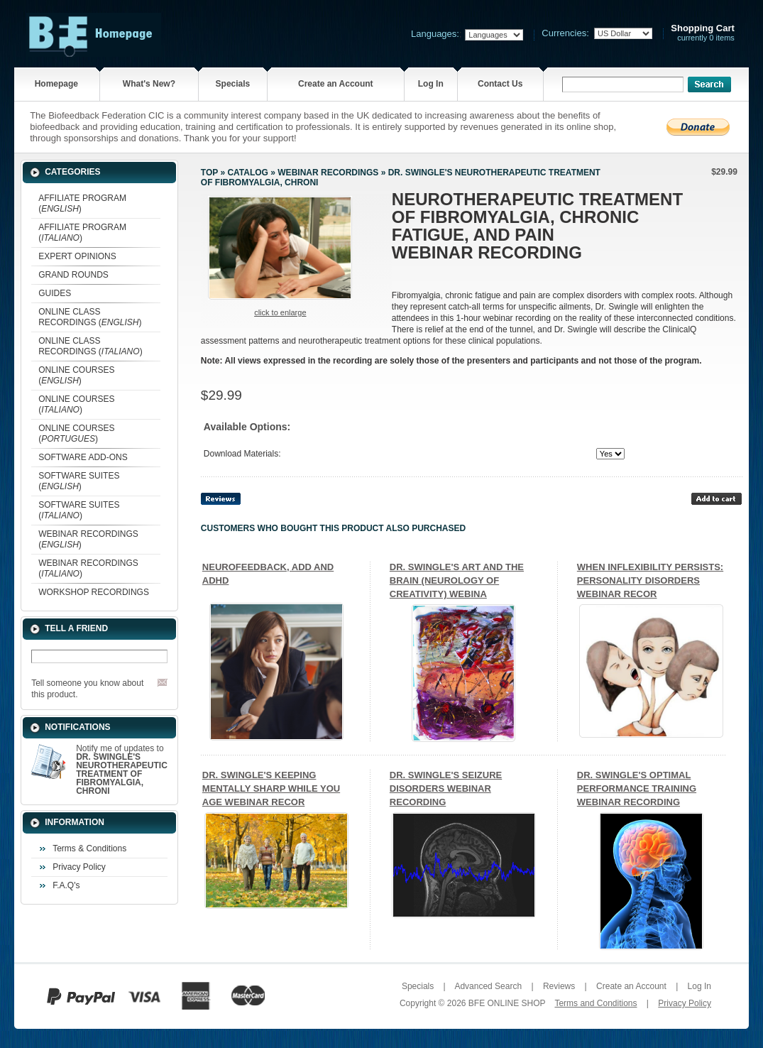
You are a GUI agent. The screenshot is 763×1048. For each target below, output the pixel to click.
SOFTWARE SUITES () (78, 481)
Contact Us (500, 84)
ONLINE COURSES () (76, 375)
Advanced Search (488, 986)
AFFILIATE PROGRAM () (82, 203)
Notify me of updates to (122, 769)
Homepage (56, 84)
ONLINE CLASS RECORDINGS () (89, 317)
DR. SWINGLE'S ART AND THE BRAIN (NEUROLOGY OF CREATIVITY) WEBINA (457, 580)
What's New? (149, 84)
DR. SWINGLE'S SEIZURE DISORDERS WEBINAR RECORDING (446, 788)
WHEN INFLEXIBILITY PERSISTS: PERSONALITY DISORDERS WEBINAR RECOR (650, 580)
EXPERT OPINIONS (77, 256)
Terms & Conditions (89, 848)
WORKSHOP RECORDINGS (93, 592)
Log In (431, 84)
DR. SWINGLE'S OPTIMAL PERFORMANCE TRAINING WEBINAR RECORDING (636, 788)
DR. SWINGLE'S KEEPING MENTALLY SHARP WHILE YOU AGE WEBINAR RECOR (271, 788)
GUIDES (54, 293)
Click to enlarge (280, 312)
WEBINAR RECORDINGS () (88, 539)
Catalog (247, 173)
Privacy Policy (79, 867)
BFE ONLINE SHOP (506, 1003)
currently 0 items (703, 33)
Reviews (559, 986)
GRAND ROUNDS (73, 275)
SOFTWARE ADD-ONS (83, 457)
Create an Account (335, 84)
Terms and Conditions (595, 1003)
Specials (233, 84)
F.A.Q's (66, 885)
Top (209, 173)
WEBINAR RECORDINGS (328, 173)
